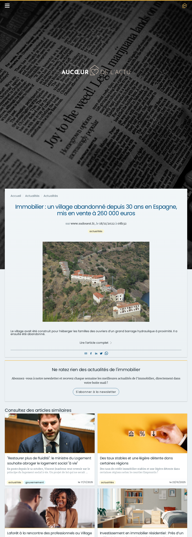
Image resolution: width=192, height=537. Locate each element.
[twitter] (101, 354)
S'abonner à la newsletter (96, 392)
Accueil (16, 195)
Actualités (32, 195)
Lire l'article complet (96, 342)
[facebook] (91, 354)
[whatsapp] (106, 354)
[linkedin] (96, 354)
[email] (85, 354)
